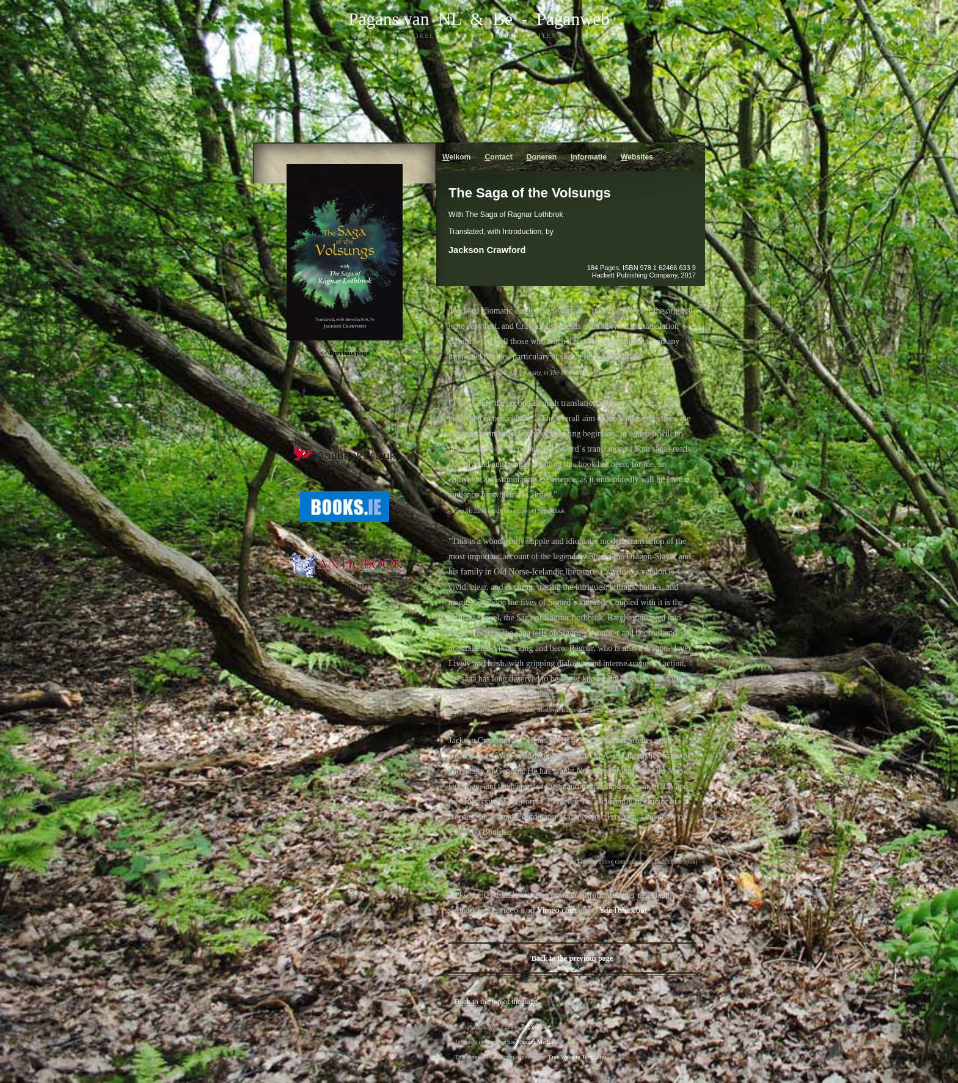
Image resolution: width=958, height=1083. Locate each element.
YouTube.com (622, 910)
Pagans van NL (404, 19)
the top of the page (496, 1001)
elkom (456, 157)
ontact (498, 157)
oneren (542, 157)
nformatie (589, 157)
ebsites (637, 157)
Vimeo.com (556, 910)
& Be (487, 19)
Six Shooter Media (530, 1041)
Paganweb (573, 19)
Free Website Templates (578, 1057)
